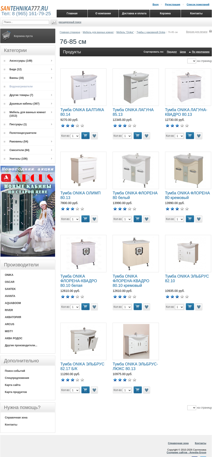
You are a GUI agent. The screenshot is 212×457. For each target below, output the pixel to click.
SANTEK (10, 289)
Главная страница (70, 32)
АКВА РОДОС (13, 338)
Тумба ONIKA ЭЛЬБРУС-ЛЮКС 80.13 (135, 366)
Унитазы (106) (16, 158)
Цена (183, 51)
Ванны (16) (14, 77)
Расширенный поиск (70, 22)
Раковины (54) (16, 141)
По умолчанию (201, 51)
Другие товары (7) (18, 95)
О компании (103, 13)
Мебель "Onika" (125, 32)
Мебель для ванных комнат (98, 32)
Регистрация (172, 4)
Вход (155, 4)
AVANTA (10, 296)
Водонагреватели (18, 86)
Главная (72, 13)
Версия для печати (196, 31)
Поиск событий (15, 370)
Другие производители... (21, 345)
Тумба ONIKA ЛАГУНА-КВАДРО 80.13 (186, 112)
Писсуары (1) (15, 124)
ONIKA (9, 274)
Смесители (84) (16, 150)
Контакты (11, 424)
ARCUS (9, 324)
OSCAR (9, 282)
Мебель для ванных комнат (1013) (25, 114)
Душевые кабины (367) (21, 103)
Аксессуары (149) (18, 60)
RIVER (9, 310)
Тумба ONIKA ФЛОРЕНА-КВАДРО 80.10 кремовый (131, 281)
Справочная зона (16, 417)
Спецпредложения (17, 378)
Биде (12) (13, 69)
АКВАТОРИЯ (13, 317)
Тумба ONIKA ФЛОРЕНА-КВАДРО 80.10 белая (78, 281)
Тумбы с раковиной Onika (150, 32)
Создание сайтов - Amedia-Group (186, 452)
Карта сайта (12, 385)
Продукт (172, 51)
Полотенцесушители (20, 133)
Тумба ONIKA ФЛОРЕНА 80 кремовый (187, 195)
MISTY (9, 331)
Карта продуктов (16, 392)
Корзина (165, 13)
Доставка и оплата (134, 13)
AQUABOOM (13, 303)
